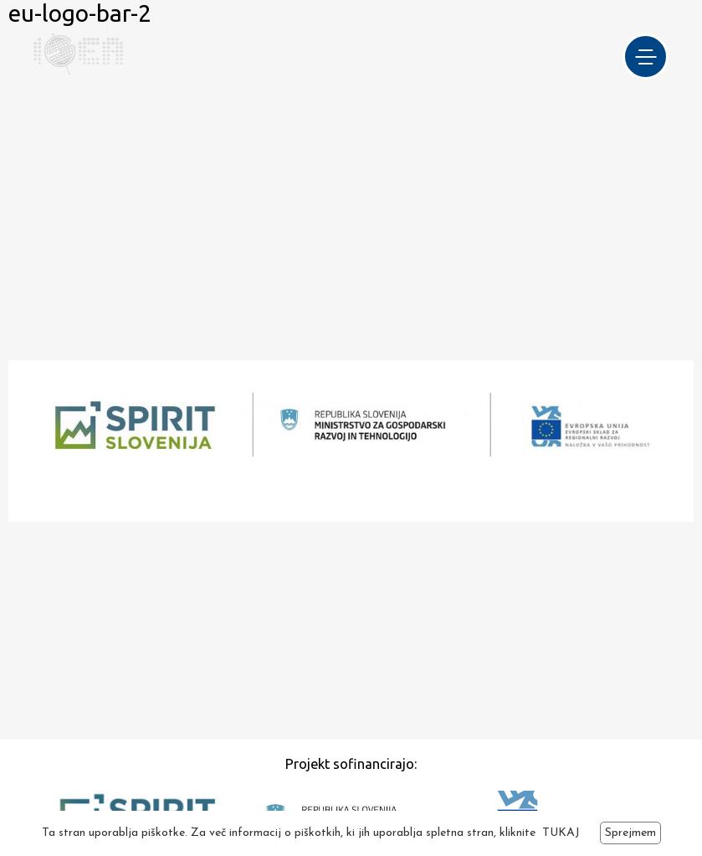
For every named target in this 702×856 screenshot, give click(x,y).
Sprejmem (630, 833)
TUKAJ (561, 833)
